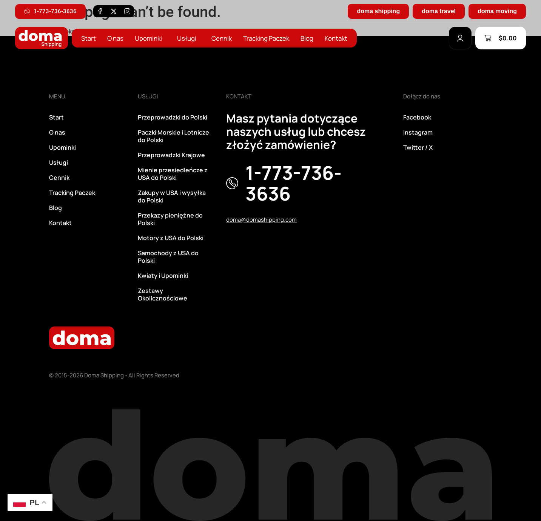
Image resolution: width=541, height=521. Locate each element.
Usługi (188, 38)
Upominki (150, 38)
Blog (307, 38)
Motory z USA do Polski (170, 238)
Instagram (418, 132)
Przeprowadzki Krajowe (171, 155)
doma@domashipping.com (261, 220)
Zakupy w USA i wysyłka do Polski (172, 196)
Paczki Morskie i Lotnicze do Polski (173, 136)
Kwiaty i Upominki (163, 275)
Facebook (417, 117)
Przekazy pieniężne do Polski (170, 219)
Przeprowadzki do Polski (173, 117)
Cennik (221, 38)
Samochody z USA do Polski (168, 257)
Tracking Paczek (266, 38)
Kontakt (336, 38)
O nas (115, 38)
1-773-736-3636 (293, 183)
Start (88, 38)
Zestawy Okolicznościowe (162, 294)
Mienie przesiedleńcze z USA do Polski (173, 174)
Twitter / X (418, 147)
